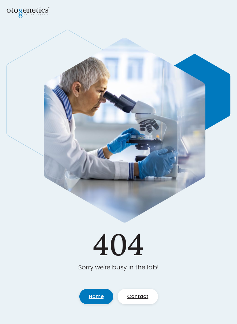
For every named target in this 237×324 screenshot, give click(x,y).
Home (96, 296)
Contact (137, 296)
